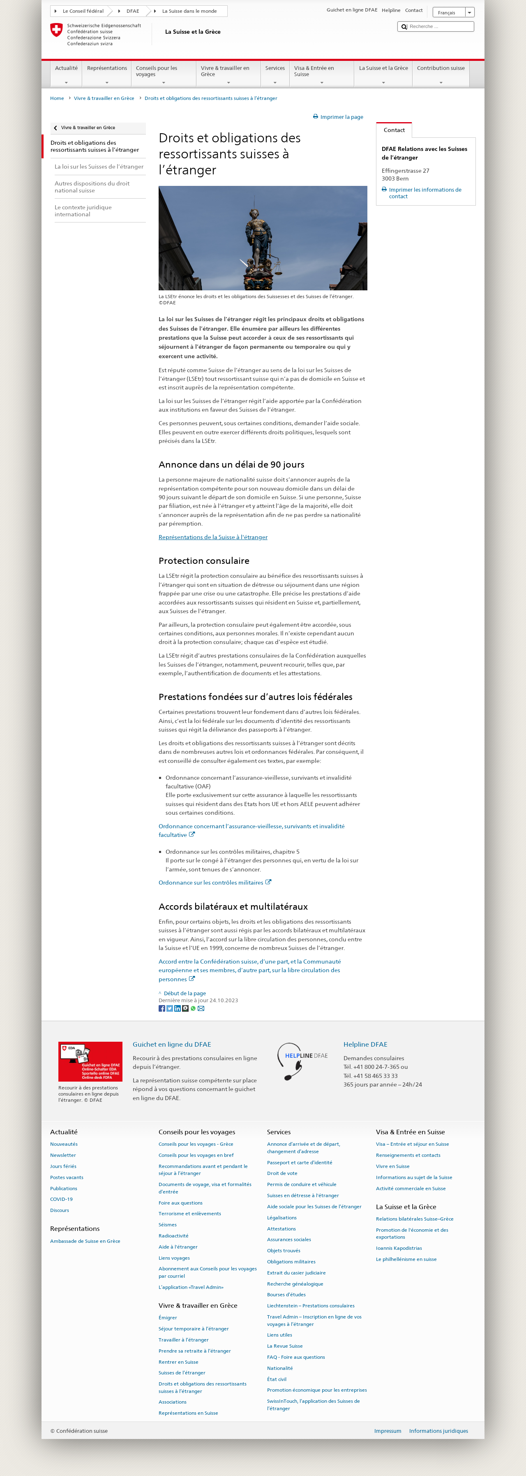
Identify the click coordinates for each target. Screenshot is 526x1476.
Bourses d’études (286, 1295)
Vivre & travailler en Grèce (229, 75)
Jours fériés (63, 1166)
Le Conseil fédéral (83, 11)
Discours (59, 1210)
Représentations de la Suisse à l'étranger (213, 536)
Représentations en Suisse (188, 1413)
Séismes (168, 1225)
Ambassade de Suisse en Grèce (85, 1241)
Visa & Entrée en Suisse (322, 75)
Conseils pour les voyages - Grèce (196, 1144)
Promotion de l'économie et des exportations (412, 1233)
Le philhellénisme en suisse (406, 1259)
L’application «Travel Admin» (191, 1287)
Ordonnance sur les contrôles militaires (215, 882)
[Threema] (186, 1008)
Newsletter (63, 1155)
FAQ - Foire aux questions (296, 1357)
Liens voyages (174, 1258)
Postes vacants (66, 1177)
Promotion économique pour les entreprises (317, 1390)
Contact (390, 129)
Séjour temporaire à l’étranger (194, 1329)
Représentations (107, 75)
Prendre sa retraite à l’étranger (195, 1351)
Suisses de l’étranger (182, 1373)
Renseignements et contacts (408, 1155)
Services (275, 75)
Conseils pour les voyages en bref (196, 1155)
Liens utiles (279, 1335)
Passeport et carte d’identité (299, 1162)
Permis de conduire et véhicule (302, 1184)
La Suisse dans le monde (189, 11)
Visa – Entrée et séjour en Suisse (412, 1144)
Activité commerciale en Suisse (411, 1188)
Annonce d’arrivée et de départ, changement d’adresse (303, 1147)
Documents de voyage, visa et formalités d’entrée (205, 1188)
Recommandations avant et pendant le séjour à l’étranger (203, 1169)
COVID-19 (61, 1199)
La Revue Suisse (285, 1346)
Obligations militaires (291, 1262)
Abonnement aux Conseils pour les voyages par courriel (208, 1272)
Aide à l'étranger (178, 1247)
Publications (63, 1188)
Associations (173, 1402)
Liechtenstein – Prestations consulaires (311, 1306)
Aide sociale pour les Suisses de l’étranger (314, 1207)
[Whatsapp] (194, 1008)
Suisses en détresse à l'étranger (303, 1195)
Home (57, 98)
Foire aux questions (181, 1202)
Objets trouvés (283, 1251)
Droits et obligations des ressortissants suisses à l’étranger (203, 1387)
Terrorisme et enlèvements (190, 1213)
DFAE (133, 11)
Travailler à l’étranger (184, 1340)
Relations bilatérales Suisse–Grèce (415, 1219)
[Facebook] (162, 1008)
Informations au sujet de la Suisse (414, 1177)
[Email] (201, 1008)
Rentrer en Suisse (178, 1362)
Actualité (66, 75)
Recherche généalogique (295, 1283)
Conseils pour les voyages (164, 75)
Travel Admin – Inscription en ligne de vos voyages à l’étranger (314, 1320)
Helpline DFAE (366, 1044)
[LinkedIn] (178, 1008)
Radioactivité (174, 1236)
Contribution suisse (441, 75)
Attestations (281, 1228)
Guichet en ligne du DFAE (172, 1044)
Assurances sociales (289, 1239)
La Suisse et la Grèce (383, 75)
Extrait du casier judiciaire (296, 1273)
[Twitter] (170, 1008)
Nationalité (280, 1368)
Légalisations (282, 1218)
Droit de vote (282, 1173)
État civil (276, 1379)
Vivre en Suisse (393, 1166)
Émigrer (168, 1318)
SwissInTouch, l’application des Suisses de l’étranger (313, 1404)
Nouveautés (64, 1144)
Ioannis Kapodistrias (399, 1248)
